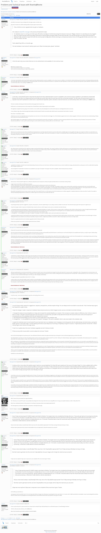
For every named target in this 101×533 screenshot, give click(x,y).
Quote (27, 55)
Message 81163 (13, 253)
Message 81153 (13, 57)
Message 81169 (13, 361)
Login (97, 1)
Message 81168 (13, 302)
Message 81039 (37, 19)
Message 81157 (13, 129)
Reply (24, 55)
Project (16, 1)
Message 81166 (13, 291)
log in (13, 13)
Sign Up (92, 1)
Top (98, 523)
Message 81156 (13, 92)
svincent (3, 503)
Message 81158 (13, 145)
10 (11, 15)
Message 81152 (13, 19)
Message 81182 (13, 435)
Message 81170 (13, 395)
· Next (19, 15)
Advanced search (4, 9)
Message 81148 (37, 57)
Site (35, 1)
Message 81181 (13, 412)
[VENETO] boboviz (3, 58)
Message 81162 (13, 227)
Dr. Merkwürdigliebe (4, 396)
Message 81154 (13, 77)
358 (17, 15)
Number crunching (11, 11)
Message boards (4, 11)
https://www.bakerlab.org (51, 531)
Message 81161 (13, 200)
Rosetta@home (6, 1)
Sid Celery (3, 19)
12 (14, 15)
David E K (4, 129)
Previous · (3, 15)
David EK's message (24, 32)
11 (12, 15)
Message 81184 (13, 464)
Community (29, 1)
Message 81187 (13, 503)
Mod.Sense (4, 77)
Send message (4, 21)
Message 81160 (13, 179)
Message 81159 (13, 162)
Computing (22, 1)
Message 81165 (13, 269)
